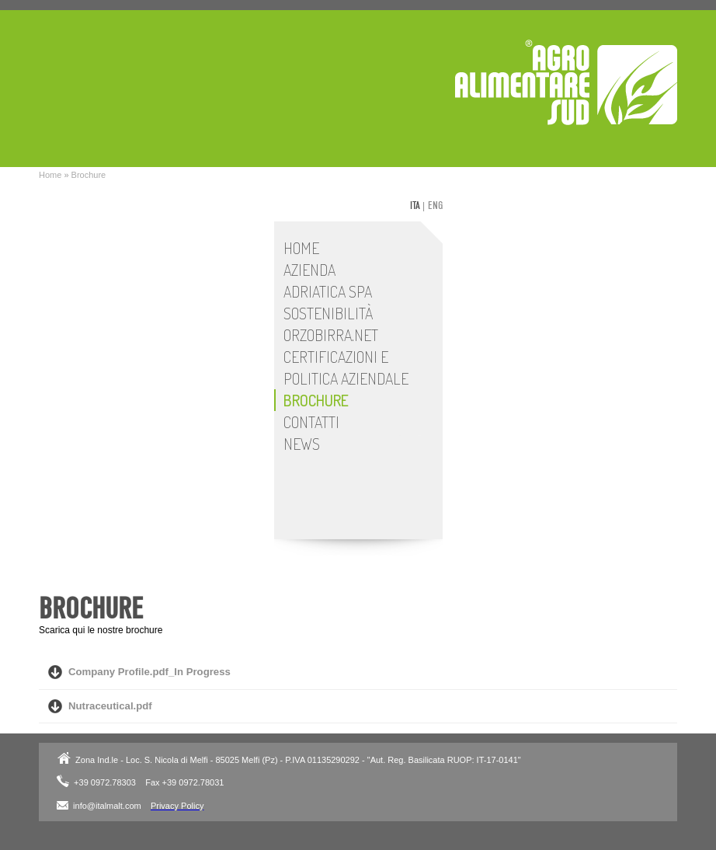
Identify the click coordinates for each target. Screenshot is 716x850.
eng (435, 205)
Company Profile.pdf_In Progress (149, 672)
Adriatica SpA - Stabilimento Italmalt (566, 82)
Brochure (88, 174)
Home (50, 174)
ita (415, 205)
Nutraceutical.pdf (110, 706)
